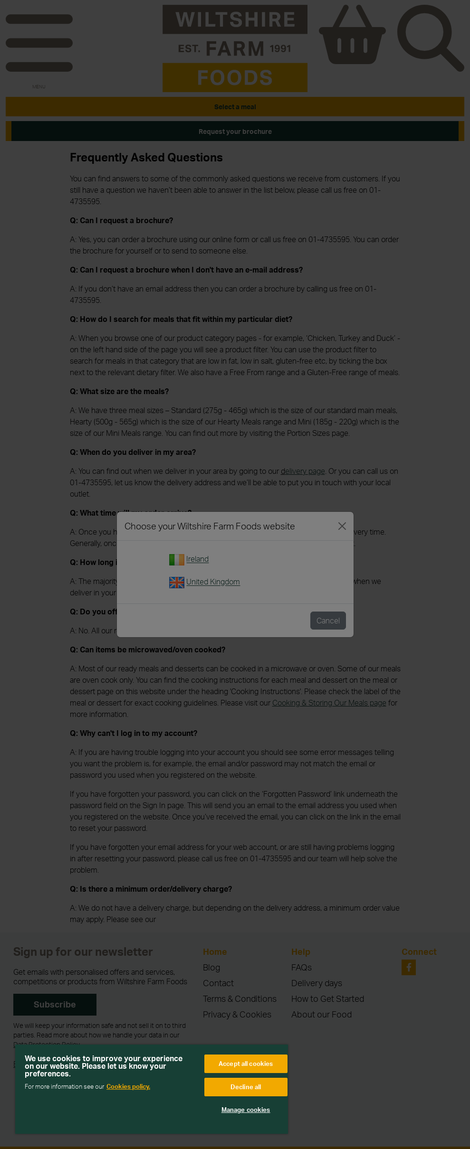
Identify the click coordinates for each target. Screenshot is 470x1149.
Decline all (245, 1087)
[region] (151, 1089)
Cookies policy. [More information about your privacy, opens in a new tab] (128, 1086)
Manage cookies (245, 1109)
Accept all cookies (246, 1063)
